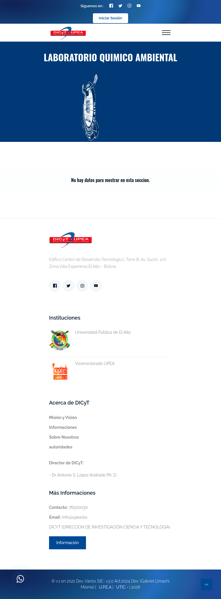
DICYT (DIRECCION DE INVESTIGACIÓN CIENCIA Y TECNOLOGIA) (109, 527)
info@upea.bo (68, 517)
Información (67, 542)
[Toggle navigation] (166, 33)
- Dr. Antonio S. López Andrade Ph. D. (83, 469)
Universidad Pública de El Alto (90, 332)
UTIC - (122, 587)
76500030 (68, 507)
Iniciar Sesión (110, 18)
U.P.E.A (105, 587)
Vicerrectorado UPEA (82, 364)
